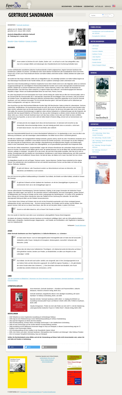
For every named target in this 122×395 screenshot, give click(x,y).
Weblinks (21, 41)
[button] (80, 51)
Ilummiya (95, 48)
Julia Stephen (96, 57)
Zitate (16, 41)
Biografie (10, 41)
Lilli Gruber (95, 46)
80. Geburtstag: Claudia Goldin (101, 138)
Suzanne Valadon (97, 51)
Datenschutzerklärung (35, 392)
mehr (111, 67)
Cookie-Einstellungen (49, 392)
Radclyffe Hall (96, 59)
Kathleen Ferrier (97, 54)
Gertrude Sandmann (23, 25)
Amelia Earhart (96, 62)
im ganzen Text (106, 14)
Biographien (67, 6)
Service (108, 6)
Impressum (23, 392)
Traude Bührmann (80, 225)
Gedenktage (89, 6)
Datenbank (77, 6)
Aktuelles (99, 6)
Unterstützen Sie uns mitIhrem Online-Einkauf (47, 360)
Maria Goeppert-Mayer (99, 65)
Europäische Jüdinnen (99, 36)
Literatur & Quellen (31, 41)
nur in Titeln (105, 16)
